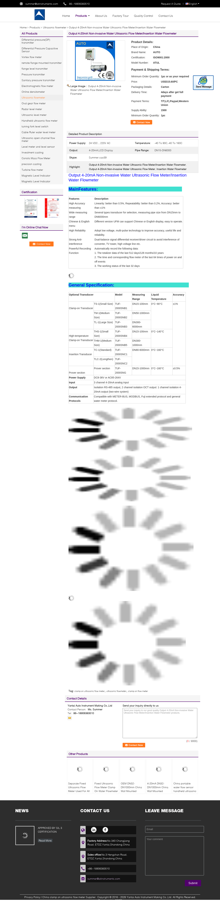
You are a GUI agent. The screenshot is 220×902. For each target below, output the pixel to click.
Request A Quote (171, 3)
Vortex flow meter (32, 57)
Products (81, 15)
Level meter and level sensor (38, 146)
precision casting (31, 163)
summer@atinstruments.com (41, 3)
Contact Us (166, 15)
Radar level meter (32, 109)
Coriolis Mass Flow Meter (36, 158)
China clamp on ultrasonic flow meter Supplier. (69, 897)
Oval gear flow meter (34, 103)
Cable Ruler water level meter (39, 132)
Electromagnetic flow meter (37, 85)
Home (66, 15)
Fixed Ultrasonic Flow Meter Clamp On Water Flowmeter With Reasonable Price (106, 791)
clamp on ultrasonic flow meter (89, 691)
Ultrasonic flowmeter (54, 27)
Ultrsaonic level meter (34, 114)
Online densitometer (33, 91)
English (194, 3)
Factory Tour (121, 15)
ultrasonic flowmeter (116, 691)
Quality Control (143, 15)
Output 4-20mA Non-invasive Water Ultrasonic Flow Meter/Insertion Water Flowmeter (95, 90)
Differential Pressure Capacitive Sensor (40, 50)
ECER (118, 900)
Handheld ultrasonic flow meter (40, 120)
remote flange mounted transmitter (42, 62)
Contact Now (143, 122)
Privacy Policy (32, 897)
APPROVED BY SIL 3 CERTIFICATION (50, 829)
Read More (45, 840)
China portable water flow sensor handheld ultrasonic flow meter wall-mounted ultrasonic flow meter (184, 793)
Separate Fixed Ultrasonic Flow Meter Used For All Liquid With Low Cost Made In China (79, 791)
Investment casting (32, 152)
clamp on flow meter (138, 691)
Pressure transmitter (33, 74)
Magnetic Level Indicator (36, 175)
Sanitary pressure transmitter (38, 80)
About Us (101, 15)
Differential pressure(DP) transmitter (36, 41)
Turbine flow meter (32, 169)
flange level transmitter (35, 68)
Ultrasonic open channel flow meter (38, 139)
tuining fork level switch (35, 126)
